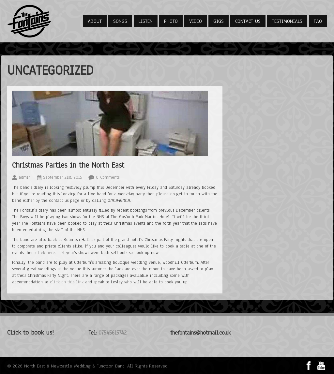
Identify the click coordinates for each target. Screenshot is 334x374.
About (95, 21)
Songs (120, 21)
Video (195, 21)
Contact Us (248, 21)
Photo (171, 21)
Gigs (218, 21)
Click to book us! (30, 332)
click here (45, 253)
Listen (146, 21)
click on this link (67, 282)
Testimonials (287, 21)
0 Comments (107, 177)
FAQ (318, 21)
